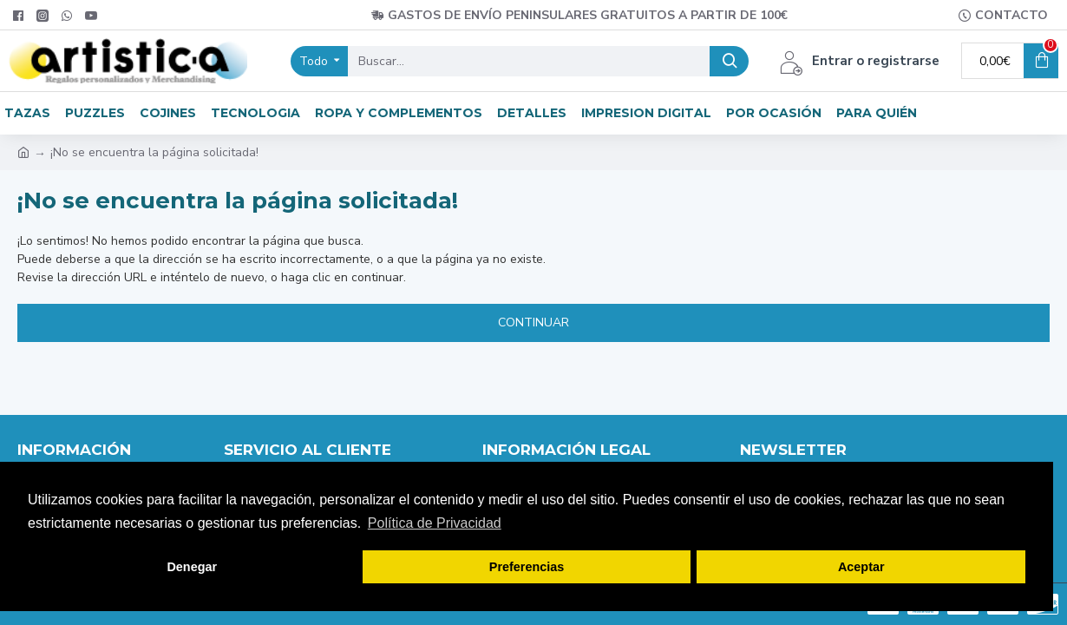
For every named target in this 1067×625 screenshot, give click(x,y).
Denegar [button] (192, 567)
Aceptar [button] (861, 567)
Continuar (533, 322)
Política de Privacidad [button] (434, 523)
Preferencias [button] (526, 567)
